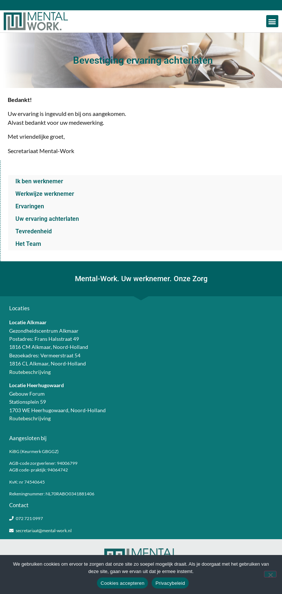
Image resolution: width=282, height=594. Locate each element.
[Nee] (270, 574)
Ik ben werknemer (39, 181)
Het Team (28, 243)
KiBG (14, 451)
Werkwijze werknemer (44, 193)
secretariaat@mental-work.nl (44, 530)
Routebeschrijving (30, 372)
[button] (272, 21)
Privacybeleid (170, 583)
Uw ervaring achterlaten (47, 218)
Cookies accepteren (122, 583)
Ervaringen (29, 206)
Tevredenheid (33, 231)
